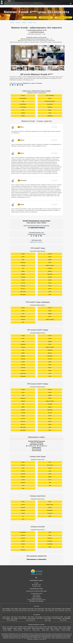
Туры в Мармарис (22, 617)
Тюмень (23, 115)
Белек (23, 256)
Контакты (36, 583)
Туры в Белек (14, 617)
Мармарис (23, 262)
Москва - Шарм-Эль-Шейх (38, 628)
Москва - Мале (36, 630)
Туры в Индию (40, 610)
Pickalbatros (50, 510)
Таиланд (23, 277)
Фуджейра (49, 274)
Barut (50, 479)
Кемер (49, 256)
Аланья (50, 253)
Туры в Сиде (48, 620)
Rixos (50, 462)
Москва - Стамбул (55, 630)
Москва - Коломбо (18, 630)
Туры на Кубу (48, 608)
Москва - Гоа (27, 630)
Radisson (23, 510)
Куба (50, 291)
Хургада (23, 265)
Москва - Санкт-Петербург (16, 626)
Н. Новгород (23, 107)
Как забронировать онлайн (36, 593)
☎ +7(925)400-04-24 (42, 446)
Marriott (23, 544)
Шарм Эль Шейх (50, 265)
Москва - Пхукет (49, 628)
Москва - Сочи (5, 626)
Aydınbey (23, 482)
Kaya (50, 471)
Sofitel (49, 532)
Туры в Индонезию (49, 610)
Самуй (23, 280)
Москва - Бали (45, 630)
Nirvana (23, 465)
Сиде (23, 259)
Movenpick (49, 513)
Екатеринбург (23, 98)
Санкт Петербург (50, 95)
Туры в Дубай (67, 617)
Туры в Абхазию (6, 608)
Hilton (50, 516)
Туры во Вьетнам (23, 610)
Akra (50, 485)
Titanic (23, 462)
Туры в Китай (15, 610)
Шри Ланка (23, 291)
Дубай (22, 271)
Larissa (50, 468)
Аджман (50, 271)
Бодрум (50, 259)
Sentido (50, 507)
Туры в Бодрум (38, 617)
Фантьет (23, 288)
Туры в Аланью (6, 617)
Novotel (23, 513)
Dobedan (23, 476)
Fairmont (23, 549)
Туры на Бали (63, 620)
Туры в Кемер (31, 617)
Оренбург (50, 107)
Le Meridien (50, 544)
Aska (50, 482)
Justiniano (23, 473)
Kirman (23, 471)
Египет (50, 262)
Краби (49, 280)
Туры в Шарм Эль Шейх (57, 617)
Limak (23, 468)
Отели (9, 0)
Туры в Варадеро (66, 618)
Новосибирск (23, 104)
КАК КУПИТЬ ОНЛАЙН (29, 17)
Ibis (23, 546)
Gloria (49, 473)
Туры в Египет (30, 608)
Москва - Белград (65, 630)
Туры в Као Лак (40, 618)
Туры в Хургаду (47, 617)
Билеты (13, 0)
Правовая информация (36, 598)
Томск (49, 112)
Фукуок (50, 288)
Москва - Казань (38, 626)
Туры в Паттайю (31, 618)
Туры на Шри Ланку (39, 608)
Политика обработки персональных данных (36, 599)
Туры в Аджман (14, 618)
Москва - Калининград (28, 626)
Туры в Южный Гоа (30, 620)
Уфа (23, 101)
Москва (23, 95)
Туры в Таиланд (22, 608)
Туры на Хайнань (57, 618)
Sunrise (23, 504)
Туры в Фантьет (48, 618)
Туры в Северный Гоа (12, 620)
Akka (23, 488)
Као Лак (23, 282)
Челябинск (49, 115)
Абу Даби (50, 268)
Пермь (49, 110)
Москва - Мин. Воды (48, 626)
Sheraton (23, 507)
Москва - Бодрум (67, 626)
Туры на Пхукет (23, 618)
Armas (22, 485)
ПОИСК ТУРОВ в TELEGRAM (63, 17)
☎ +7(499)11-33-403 (31, 446)
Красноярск (50, 104)
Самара (23, 112)
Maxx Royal (50, 465)
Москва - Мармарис (7, 628)
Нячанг (50, 285)
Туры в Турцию (14, 608)
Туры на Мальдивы (56, 608)
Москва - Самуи (58, 628)
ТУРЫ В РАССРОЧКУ (45, 17)
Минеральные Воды (50, 101)
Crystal (23, 479)
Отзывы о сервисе (36, 596)
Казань (50, 98)
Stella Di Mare (50, 504)
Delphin (50, 476)
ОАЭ (23, 268)
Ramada (23, 538)
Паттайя (50, 277)
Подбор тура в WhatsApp (36, 601)
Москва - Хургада (17, 628)
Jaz (23, 516)
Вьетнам (23, 285)
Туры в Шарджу (6, 618)
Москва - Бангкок (27, 628)
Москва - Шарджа (7, 630)
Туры (6, 0)
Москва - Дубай (66, 628)
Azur (23, 519)
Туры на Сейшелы (66, 608)
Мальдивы (23, 294)
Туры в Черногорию (59, 610)
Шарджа (23, 274)
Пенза (23, 110)
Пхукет (49, 282)
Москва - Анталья (57, 626)
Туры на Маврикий (6, 610)
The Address (23, 532)
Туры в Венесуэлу (32, 610)
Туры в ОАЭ (68, 610)
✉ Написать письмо (36, 586)
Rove (50, 535)
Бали (50, 294)
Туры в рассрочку (36, 595)
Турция (23, 253)
